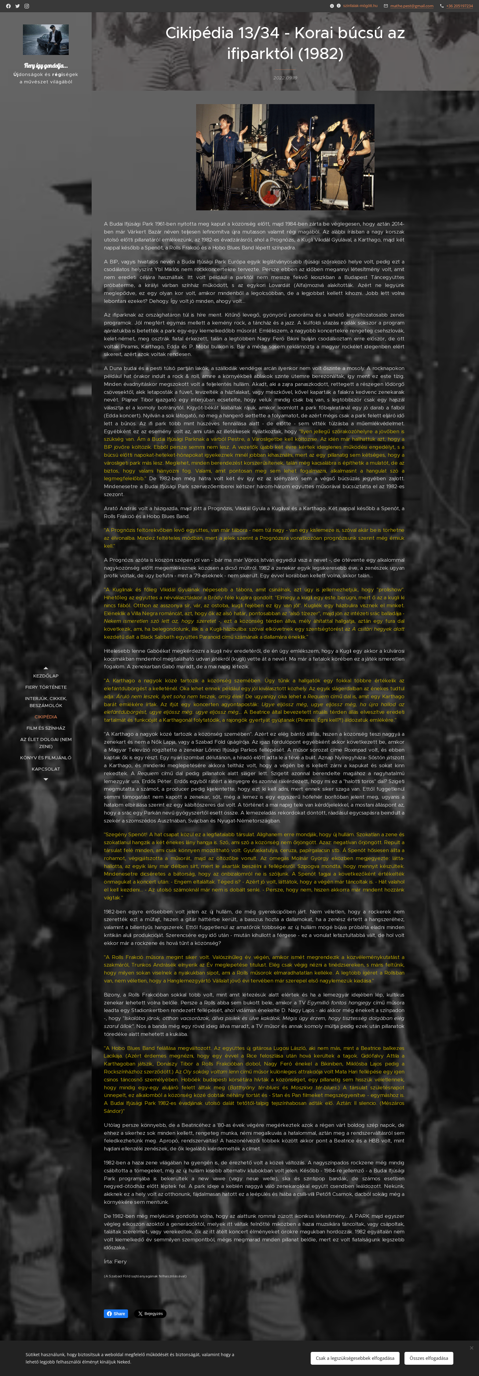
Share (116, 1313)
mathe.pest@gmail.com (411, 6)
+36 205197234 (459, 6)
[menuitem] (46, 675)
